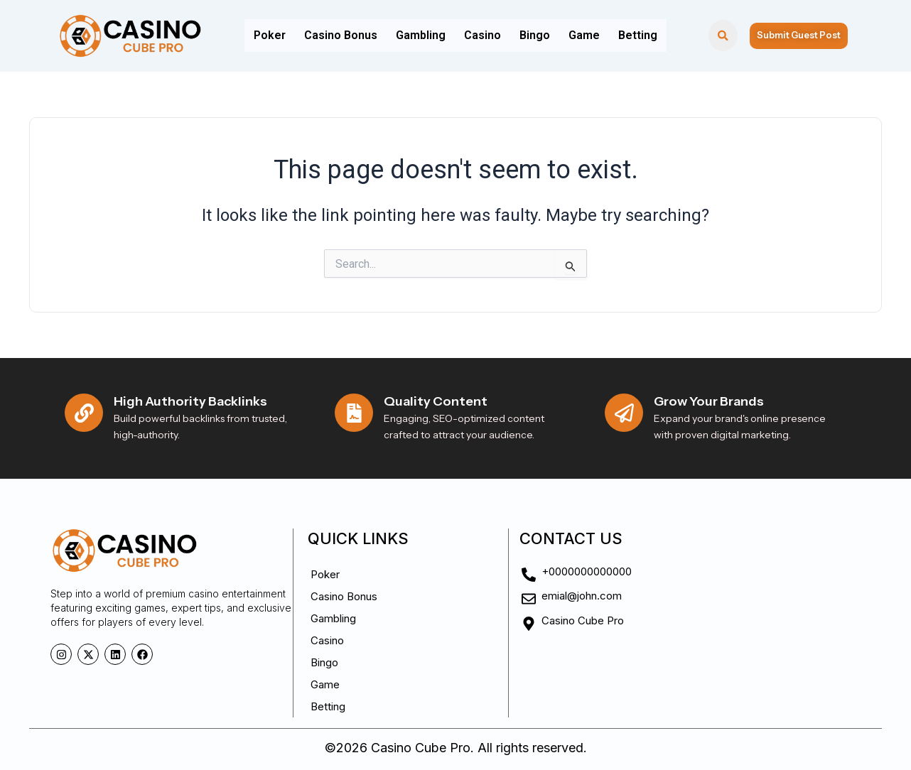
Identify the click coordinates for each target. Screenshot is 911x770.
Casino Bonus (349, 35)
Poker (282, 35)
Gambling (425, 35)
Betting (625, 35)
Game (575, 35)
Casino (482, 35)
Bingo (530, 35)
